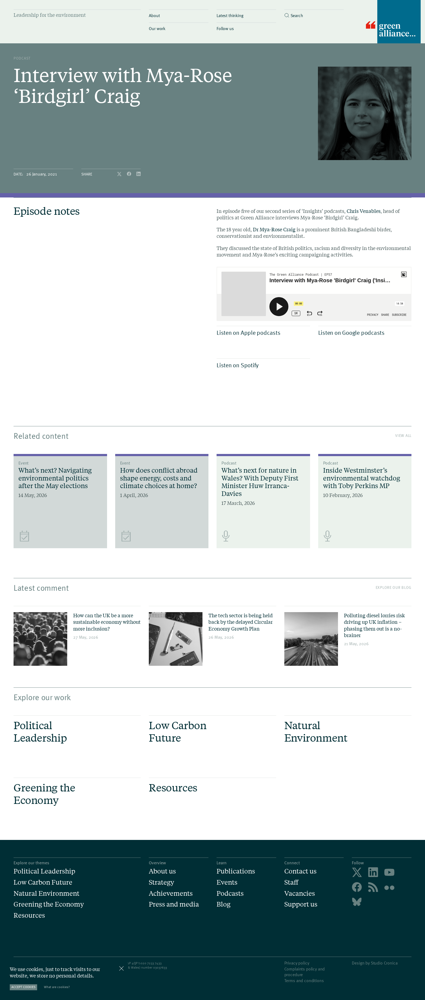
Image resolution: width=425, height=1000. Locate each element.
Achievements (171, 893)
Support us (300, 904)
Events (227, 882)
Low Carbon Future (43, 882)
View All (403, 435)
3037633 (161, 967)
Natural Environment (46, 893)
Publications (236, 871)
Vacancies (299, 893)
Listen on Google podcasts (363, 332)
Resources (29, 915)
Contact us (300, 871)
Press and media (174, 904)
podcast (22, 58)
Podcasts (230, 893)
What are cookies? (57, 987)
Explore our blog (393, 587)
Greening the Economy (49, 904)
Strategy (161, 882)
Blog (223, 904)
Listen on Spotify (262, 365)
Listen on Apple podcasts (262, 332)
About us (162, 871)
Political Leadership (44, 871)
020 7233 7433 (151, 963)
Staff (291, 882)
